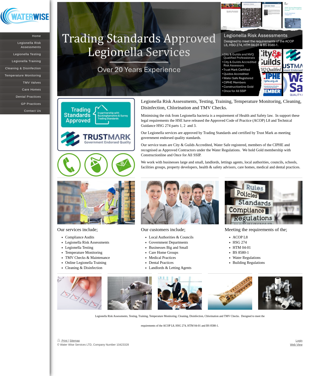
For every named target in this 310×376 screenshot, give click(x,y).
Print (62, 340)
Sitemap (75, 340)
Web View (296, 344)
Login (299, 340)
